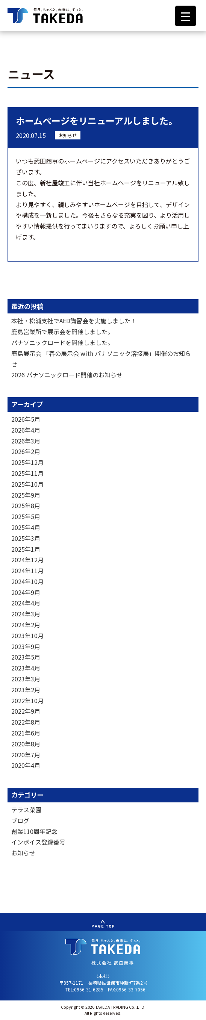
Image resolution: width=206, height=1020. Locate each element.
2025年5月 (25, 516)
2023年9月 (25, 646)
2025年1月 (25, 549)
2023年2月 (25, 689)
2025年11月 (27, 473)
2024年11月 (27, 570)
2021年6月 (25, 732)
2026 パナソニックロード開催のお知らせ (67, 374)
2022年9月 (25, 711)
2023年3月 (25, 678)
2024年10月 (27, 581)
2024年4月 (25, 602)
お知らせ (68, 135)
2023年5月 (25, 656)
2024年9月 (25, 592)
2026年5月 (25, 419)
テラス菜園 (26, 809)
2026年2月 (25, 451)
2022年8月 (25, 721)
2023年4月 (25, 667)
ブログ (20, 820)
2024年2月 (25, 624)
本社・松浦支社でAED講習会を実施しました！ (73, 320)
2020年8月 (25, 743)
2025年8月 (25, 505)
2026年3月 (25, 440)
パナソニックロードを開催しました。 (62, 342)
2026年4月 (25, 429)
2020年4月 (25, 765)
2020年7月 (25, 754)
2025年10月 (27, 484)
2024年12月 (27, 559)
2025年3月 (25, 538)
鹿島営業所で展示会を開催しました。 (62, 331)
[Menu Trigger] (185, 16)
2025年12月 (27, 462)
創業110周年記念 (34, 831)
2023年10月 (27, 635)
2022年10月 (27, 700)
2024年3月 (25, 613)
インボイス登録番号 (38, 841)
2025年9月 (25, 494)
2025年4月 (25, 527)
